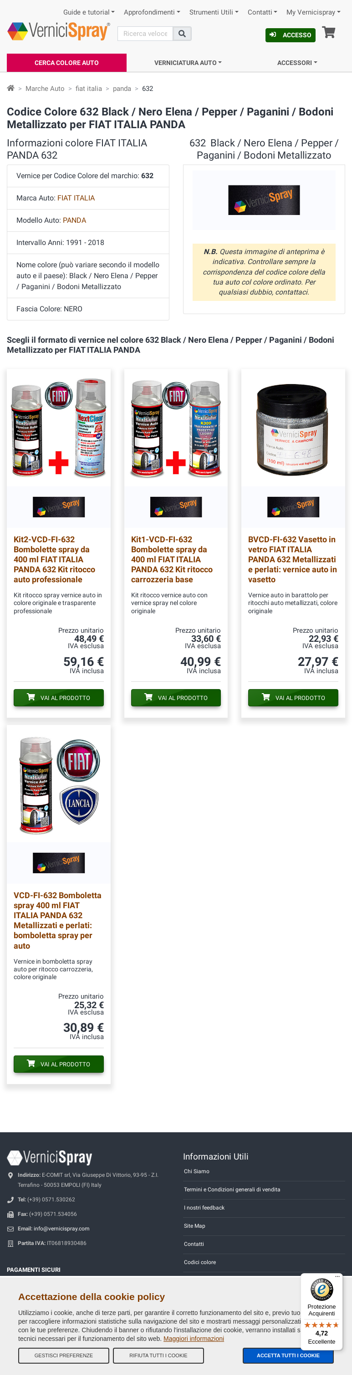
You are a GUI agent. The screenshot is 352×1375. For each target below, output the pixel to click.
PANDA (74, 220)
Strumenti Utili (211, 12)
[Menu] (337, 1278)
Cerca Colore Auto (67, 62)
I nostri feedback (204, 1208)
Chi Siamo (196, 1171)
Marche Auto (45, 89)
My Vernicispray (310, 12)
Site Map (194, 1226)
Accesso (290, 35)
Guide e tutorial (86, 12)
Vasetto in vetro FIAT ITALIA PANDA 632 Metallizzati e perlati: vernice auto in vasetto (292, 559)
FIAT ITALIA (76, 198)
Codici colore (200, 1262)
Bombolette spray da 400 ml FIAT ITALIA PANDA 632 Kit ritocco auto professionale (54, 559)
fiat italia (89, 89)
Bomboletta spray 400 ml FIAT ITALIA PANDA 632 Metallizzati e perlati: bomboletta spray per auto (58, 920)
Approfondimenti (149, 12)
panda (122, 89)
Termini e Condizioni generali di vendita (232, 1189)
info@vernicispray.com (62, 1228)
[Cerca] (145, 33)
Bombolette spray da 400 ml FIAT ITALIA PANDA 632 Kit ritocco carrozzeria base (172, 559)
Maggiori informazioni (193, 1338)
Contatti (260, 12)
